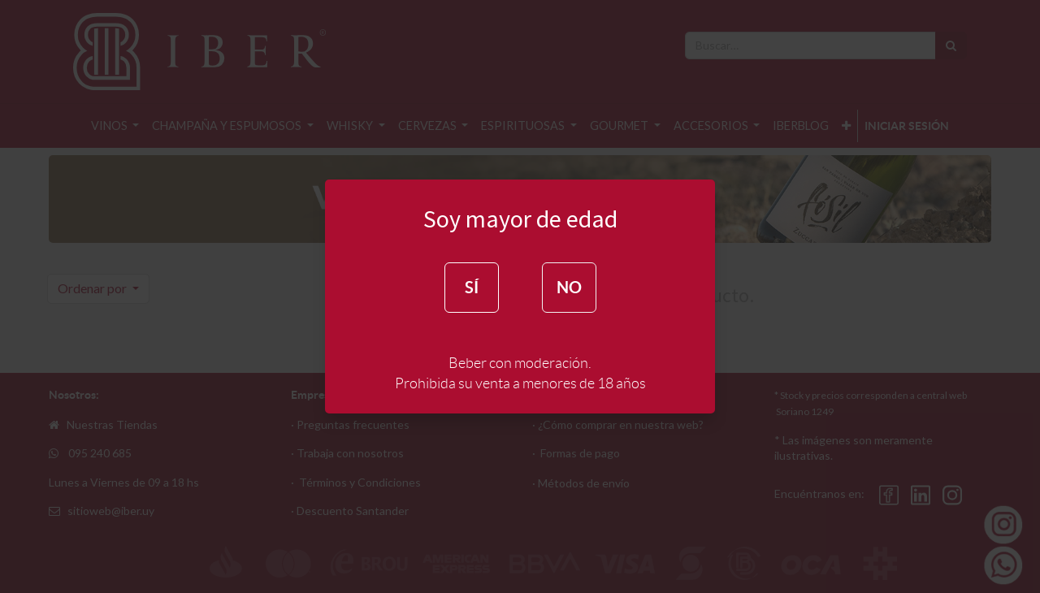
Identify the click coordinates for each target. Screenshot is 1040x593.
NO (569, 287)
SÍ (472, 287)
